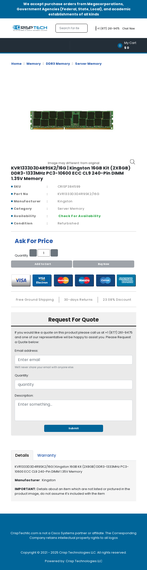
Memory (34, 63)
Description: (24, 395)
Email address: (26, 350)
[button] (128, 45)
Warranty (46, 455)
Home (16, 63)
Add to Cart (41, 264)
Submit (73, 428)
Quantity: (22, 375)
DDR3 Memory (58, 63)
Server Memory (88, 63)
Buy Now (103, 264)
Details (22, 455)
